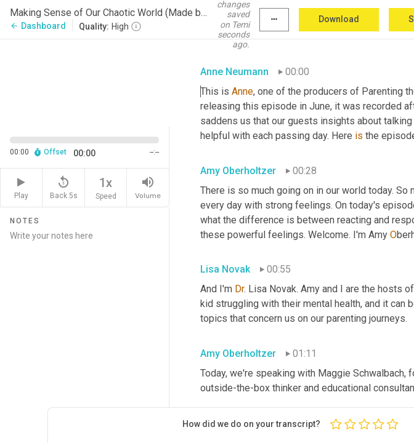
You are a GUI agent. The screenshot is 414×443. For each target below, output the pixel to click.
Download (339, 19)
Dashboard (38, 26)
